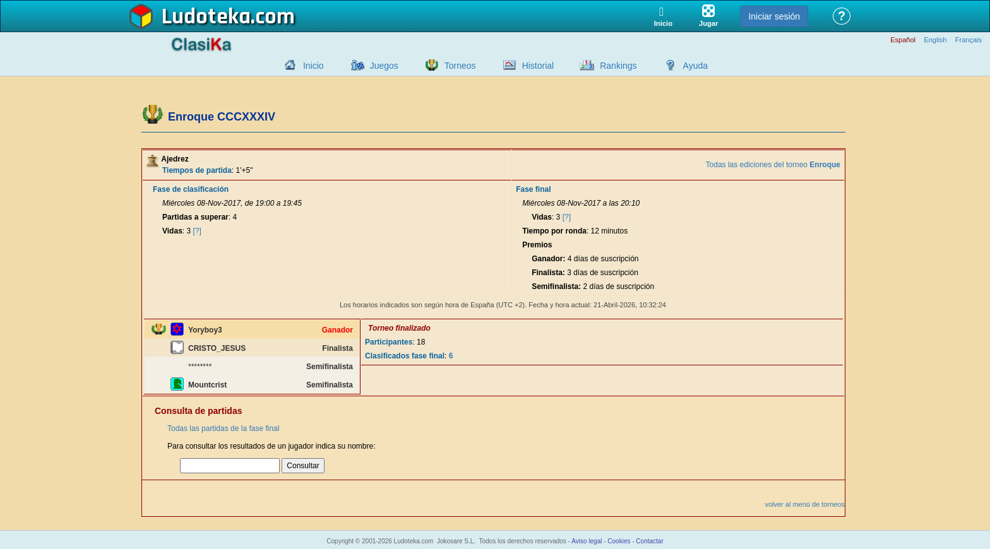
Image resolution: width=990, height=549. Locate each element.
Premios (537, 244)
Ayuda (695, 66)
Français (968, 40)
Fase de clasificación (191, 189)
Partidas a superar (195, 217)
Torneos (460, 66)
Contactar (649, 541)
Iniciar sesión (774, 16)
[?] (197, 231)
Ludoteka (206, 17)
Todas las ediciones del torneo (773, 164)
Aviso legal (586, 541)
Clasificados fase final (404, 355)
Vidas (172, 231)
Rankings (618, 66)
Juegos (384, 66)
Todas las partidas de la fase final (223, 428)
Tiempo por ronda (554, 231)
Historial (538, 66)
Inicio (313, 66)
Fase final (533, 189)
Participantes (388, 342)
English (935, 40)
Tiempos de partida (197, 170)
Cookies (618, 541)
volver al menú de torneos (805, 504)
